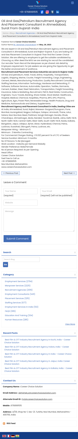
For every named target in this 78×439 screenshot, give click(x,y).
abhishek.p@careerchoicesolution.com (37, 393)
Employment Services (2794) (19, 281)
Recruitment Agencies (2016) (19, 290)
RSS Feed (11, 423)
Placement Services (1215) (17, 298)
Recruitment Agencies (25, 33)
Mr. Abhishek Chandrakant (24, 44)
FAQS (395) (10, 311)
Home (5, 33)
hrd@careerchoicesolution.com (37, 399)
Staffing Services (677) (15, 302)
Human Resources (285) (16, 319)
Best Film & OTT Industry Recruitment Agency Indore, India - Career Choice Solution (36, 348)
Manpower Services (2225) (17, 285)
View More (70, 324)
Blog (12, 33)
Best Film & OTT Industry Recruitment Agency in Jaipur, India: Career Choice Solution (37, 362)
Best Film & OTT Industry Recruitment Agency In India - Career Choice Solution (38, 355)
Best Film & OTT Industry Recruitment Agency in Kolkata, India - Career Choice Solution (38, 369)
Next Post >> (69, 173)
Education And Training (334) (19, 315)
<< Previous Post (10, 173)
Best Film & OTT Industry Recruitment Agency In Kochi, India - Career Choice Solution (37, 341)
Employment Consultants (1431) (20, 294)
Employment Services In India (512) (21, 307)
